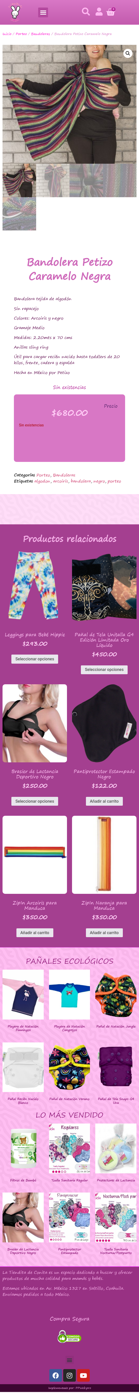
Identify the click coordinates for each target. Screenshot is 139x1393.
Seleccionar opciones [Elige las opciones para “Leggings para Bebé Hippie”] (34, 660)
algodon (42, 482)
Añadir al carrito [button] (104, 802)
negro (99, 482)
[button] (43, 12)
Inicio (7, 34)
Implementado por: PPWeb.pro (69, 1388)
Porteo (21, 34)
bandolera (81, 482)
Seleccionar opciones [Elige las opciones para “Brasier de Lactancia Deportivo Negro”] (34, 802)
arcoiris (60, 482)
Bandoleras (40, 34)
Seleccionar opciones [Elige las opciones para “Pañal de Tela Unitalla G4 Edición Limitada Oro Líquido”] (104, 670)
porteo (114, 482)
